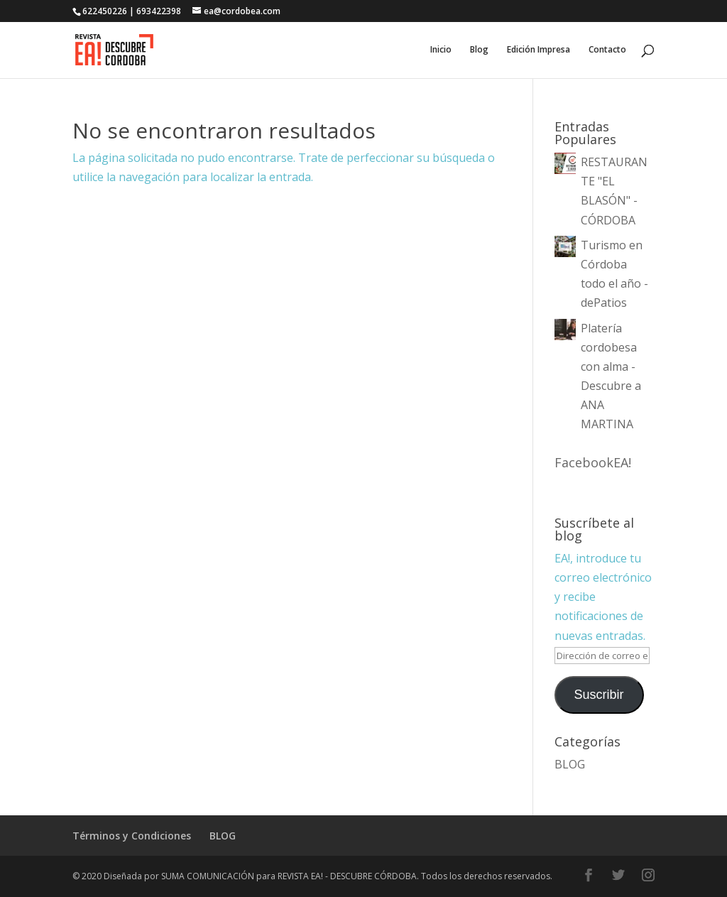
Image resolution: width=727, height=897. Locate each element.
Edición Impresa (538, 50)
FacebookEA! (592, 462)
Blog (479, 50)
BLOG (569, 764)
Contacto (607, 50)
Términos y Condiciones (131, 835)
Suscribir (599, 694)
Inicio (441, 50)
